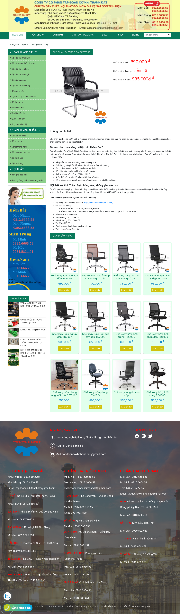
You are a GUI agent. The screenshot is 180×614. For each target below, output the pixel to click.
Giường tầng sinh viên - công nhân (26, 180)
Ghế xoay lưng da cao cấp (127, 394)
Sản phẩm (58, 35)
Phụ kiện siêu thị (18, 124)
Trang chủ (17, 35)
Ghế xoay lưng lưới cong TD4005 (158, 394)
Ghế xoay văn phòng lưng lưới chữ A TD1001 (65, 394)
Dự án (105, 35)
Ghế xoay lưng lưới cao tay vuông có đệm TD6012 (126, 278)
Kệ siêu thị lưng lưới (20, 58)
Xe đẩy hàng (16, 158)
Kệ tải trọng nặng (18, 147)
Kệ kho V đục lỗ (18, 135)
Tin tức (120, 35)
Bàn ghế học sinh (19, 175)
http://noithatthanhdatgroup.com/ (98, 203)
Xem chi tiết (64, 290)
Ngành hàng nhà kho (25, 129)
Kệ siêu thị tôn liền (19, 69)
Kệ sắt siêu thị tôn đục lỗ (22, 63)
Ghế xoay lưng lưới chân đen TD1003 (158, 335)
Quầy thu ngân (17, 118)
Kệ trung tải (16, 141)
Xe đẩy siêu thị (17, 113)
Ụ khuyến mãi (17, 107)
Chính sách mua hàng (82, 35)
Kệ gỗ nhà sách (18, 80)
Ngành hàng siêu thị (24, 52)
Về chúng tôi (38, 35)
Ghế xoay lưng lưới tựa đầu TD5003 (64, 277)
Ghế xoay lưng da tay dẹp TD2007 (64, 335)
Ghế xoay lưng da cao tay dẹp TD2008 (157, 277)
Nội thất (25, 44)
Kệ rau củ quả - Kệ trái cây (23, 96)
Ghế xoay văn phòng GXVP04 (96, 394)
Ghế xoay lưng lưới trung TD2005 (127, 335)
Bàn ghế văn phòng (40, 44)
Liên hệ (135, 35)
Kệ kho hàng (16, 163)
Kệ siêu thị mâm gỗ (20, 74)
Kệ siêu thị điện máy (20, 85)
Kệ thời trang (16, 102)
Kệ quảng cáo (17, 91)
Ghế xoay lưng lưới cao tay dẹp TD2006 (95, 335)
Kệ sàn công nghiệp (20, 152)
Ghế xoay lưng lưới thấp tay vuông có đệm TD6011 (96, 278)
